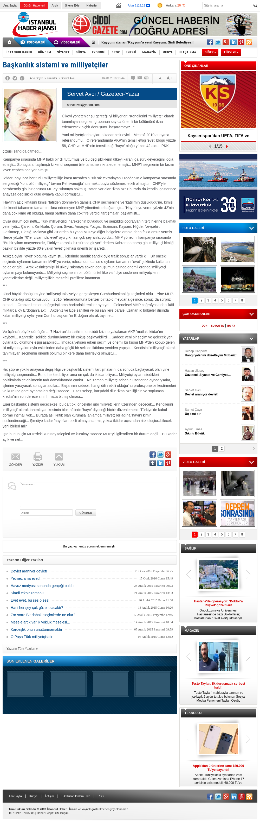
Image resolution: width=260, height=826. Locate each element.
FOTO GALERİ (193, 228)
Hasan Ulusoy (212, 373)
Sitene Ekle (72, 5)
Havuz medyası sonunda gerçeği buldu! (43, 586)
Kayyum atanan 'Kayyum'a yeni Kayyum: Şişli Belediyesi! (147, 42)
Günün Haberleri (34, 5)
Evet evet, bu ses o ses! (30, 600)
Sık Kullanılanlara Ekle (76, 796)
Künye (33, 796)
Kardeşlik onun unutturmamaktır (36, 629)
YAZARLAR (191, 339)
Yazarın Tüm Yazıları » (22, 649)
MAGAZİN (192, 631)
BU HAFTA (217, 325)
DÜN (204, 325)
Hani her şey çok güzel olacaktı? (37, 608)
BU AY (231, 325)
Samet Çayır (212, 412)
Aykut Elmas (212, 431)
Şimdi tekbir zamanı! (27, 593)
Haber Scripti (45, 813)
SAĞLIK (190, 548)
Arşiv (54, 5)
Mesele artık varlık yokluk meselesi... (40, 622)
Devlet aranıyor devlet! (29, 571)
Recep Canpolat (212, 353)
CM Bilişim (61, 813)
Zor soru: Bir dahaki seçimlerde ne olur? (43, 615)
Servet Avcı (212, 392)
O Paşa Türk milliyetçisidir (32, 637)
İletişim (49, 796)
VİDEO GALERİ (194, 462)
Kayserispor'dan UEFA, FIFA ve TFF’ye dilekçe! (218, 138)
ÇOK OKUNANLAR (196, 314)
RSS (101, 796)
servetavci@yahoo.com (83, 105)
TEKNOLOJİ (194, 713)
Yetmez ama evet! (25, 578)
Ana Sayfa (10, 5)
